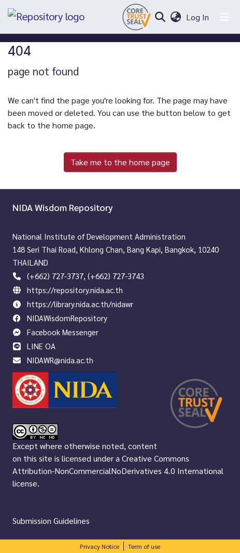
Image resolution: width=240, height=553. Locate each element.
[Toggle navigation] (224, 17)
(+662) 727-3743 (116, 276)
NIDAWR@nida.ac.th (60, 360)
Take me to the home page (120, 161)
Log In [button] (198, 16)
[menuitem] (175, 17)
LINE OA (41, 346)
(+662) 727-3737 (55, 276)
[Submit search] (159, 17)
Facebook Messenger (62, 332)
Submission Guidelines (51, 520)
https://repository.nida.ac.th (75, 290)
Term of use (144, 546)
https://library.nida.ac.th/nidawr (80, 304)
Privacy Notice (99, 546)
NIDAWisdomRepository (67, 318)
